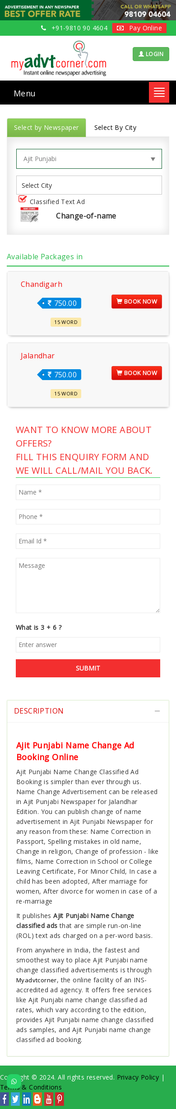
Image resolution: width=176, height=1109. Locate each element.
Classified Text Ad (53, 202)
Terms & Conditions (31, 1087)
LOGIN (151, 54)
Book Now (136, 301)
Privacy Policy (138, 1077)
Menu (25, 93)
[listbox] (40, 185)
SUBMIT (88, 668)
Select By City (115, 127)
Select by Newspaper (46, 127)
